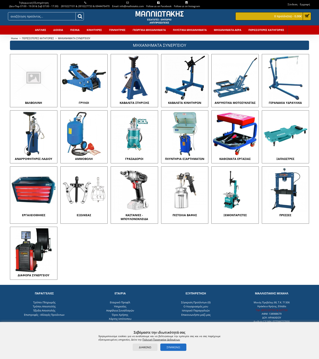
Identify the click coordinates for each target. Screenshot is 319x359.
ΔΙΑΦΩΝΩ (145, 347)
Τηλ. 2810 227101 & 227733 (271, 310)
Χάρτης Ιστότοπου (120, 319)
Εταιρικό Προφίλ (120, 302)
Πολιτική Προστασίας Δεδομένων (161, 339)
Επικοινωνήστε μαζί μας (196, 315)
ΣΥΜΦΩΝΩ (173, 347)
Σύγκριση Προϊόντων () (196, 302)
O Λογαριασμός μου (196, 306)
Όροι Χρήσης (120, 315)
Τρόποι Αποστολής (44, 306)
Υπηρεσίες (120, 306)
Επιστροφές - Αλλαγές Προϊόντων (44, 315)
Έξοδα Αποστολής (44, 310)
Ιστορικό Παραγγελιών (196, 310)
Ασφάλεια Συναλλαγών (120, 310)
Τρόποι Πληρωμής (44, 302)
